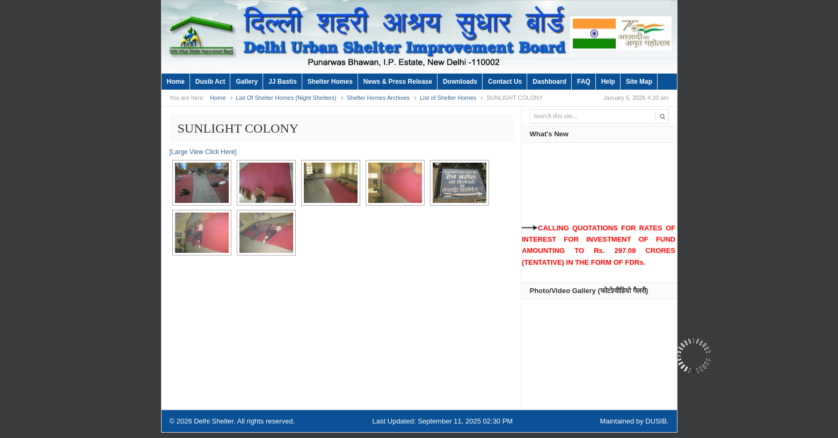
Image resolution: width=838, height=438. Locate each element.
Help (608, 81)
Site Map (639, 81)
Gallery (247, 81)
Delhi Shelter (214, 421)
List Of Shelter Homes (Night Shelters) (286, 97)
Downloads (460, 81)
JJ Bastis (282, 81)
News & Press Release (397, 81)
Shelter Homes (330, 81)
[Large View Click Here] (203, 152)
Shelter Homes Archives (378, 97)
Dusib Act (210, 81)
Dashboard (549, 81)
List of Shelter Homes (448, 97)
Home (176, 81)
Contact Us (505, 81)
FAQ (584, 81)
